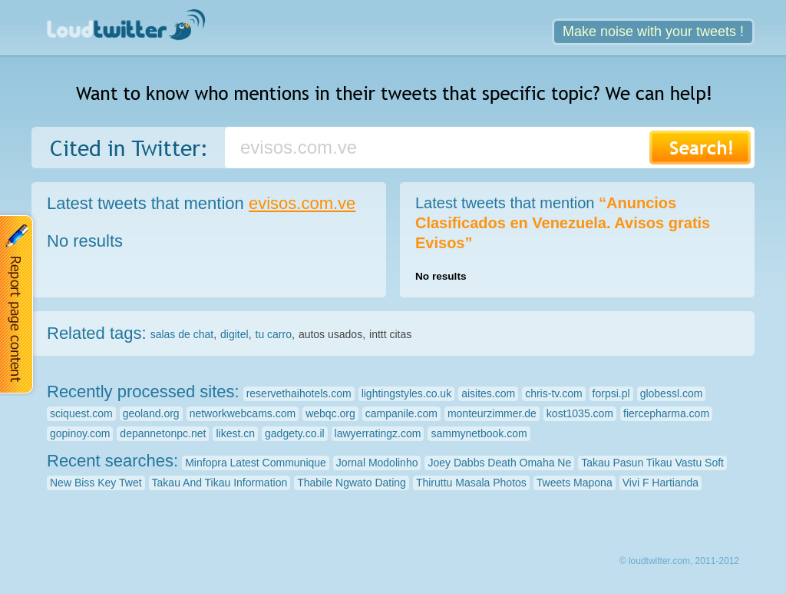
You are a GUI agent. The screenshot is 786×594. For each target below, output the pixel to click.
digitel (234, 334)
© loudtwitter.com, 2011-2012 (679, 561)
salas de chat (182, 334)
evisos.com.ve (302, 203)
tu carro (274, 334)
